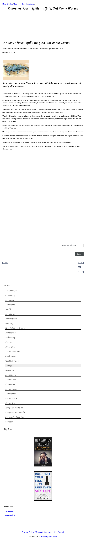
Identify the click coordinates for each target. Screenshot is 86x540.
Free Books (9, 511)
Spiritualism (10, 356)
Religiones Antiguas (14, 407)
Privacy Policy (28, 532)
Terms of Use (41, 532)
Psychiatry (10, 347)
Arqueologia (10, 375)
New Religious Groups (15, 328)
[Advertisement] (43, 24)
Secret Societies (12, 351)
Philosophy (10, 337)
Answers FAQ (10, 515)
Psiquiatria (10, 403)
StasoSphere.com (49, 537)
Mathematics (11, 318)
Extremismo (10, 393)
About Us (52, 532)
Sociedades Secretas (14, 417)
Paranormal (10, 333)
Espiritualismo (12, 389)
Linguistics (10, 314)
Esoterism (9, 300)
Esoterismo (10, 384)
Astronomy (10, 295)
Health (8, 309)
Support (9, 422)
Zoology (8, 365)
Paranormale (11, 398)
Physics (8, 342)
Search (61, 532)
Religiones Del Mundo (15, 412)
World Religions (12, 361)
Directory (9, 370)
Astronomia (10, 379)
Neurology (10, 323)
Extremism (10, 304)
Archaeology (10, 290)
